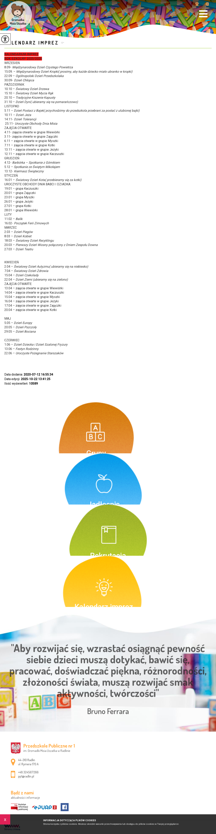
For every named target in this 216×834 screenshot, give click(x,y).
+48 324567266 (197, 4)
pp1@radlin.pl (207, 4)
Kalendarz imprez (31, 43)
